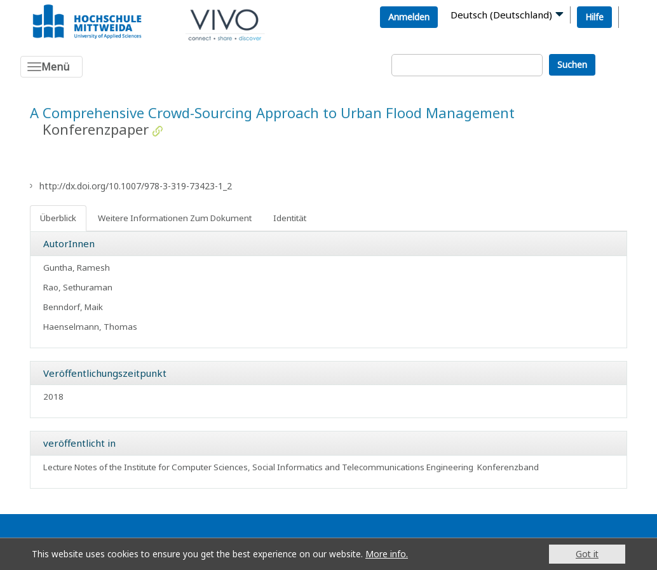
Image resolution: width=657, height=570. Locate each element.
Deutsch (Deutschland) (501, 14)
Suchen (572, 64)
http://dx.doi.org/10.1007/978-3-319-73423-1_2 (135, 186)
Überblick (58, 218)
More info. (386, 554)
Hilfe (594, 17)
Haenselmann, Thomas (90, 326)
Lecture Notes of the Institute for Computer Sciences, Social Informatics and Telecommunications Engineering (258, 467)
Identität (289, 218)
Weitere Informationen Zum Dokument (175, 218)
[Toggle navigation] (51, 67)
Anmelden (409, 17)
